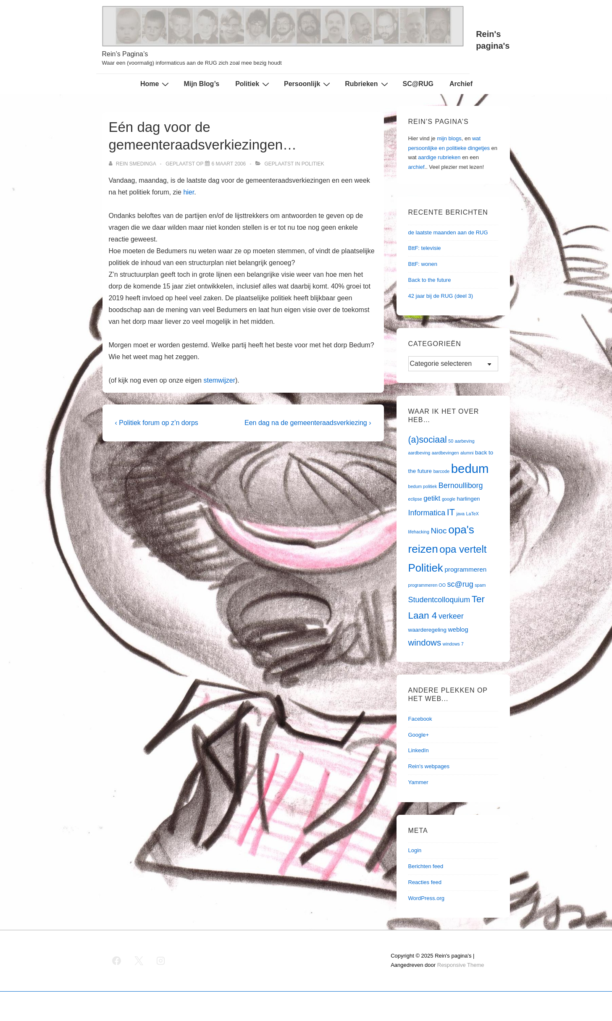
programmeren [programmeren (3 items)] (465, 569)
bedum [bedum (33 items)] (470, 468)
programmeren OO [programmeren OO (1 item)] (427, 585)
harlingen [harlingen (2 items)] (468, 499)
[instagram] (161, 960)
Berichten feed (426, 866)
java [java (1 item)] (460, 513)
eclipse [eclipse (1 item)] (415, 498)
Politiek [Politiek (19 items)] (425, 568)
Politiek (253, 84)
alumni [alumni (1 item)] (466, 452)
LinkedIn (418, 750)
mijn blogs (449, 138)
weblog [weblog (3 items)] (458, 629)
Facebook (420, 719)
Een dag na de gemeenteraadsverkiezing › (307, 422)
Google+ (418, 735)
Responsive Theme (460, 965)
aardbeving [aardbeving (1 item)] (419, 452)
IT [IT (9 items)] (451, 512)
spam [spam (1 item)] (480, 585)
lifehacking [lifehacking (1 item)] (418, 531)
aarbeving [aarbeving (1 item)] (465, 441)
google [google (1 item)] (448, 498)
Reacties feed (425, 882)
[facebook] (117, 960)
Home (155, 84)
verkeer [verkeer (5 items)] (451, 616)
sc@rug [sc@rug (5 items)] (460, 584)
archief (416, 167)
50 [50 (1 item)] (450, 441)
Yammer (418, 782)
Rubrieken (367, 84)
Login (415, 850)
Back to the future (429, 280)
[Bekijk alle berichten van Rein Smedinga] (133, 164)
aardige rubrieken (439, 157)
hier (188, 192)
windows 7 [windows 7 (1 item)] (453, 643)
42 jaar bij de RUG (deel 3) (440, 296)
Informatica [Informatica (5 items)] (427, 513)
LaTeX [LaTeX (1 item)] (472, 513)
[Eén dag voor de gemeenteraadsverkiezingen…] (229, 164)
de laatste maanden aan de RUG (448, 232)
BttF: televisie (424, 248)
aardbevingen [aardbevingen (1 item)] (445, 452)
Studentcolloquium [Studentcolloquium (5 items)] (439, 600)
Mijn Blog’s (201, 83)
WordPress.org (426, 898)
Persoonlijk (308, 84)
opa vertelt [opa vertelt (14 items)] (462, 549)
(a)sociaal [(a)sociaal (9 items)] (427, 440)
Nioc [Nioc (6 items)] (439, 530)
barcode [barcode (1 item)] (441, 471)
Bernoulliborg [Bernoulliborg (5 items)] (461, 485)
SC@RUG (418, 83)
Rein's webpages (429, 766)
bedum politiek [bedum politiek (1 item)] (422, 486)
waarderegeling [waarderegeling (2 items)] (427, 630)
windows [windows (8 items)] (424, 642)
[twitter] (139, 960)
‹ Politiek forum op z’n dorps (156, 422)
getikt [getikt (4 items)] (431, 498)
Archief (461, 83)
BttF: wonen (422, 264)
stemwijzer (219, 380)
